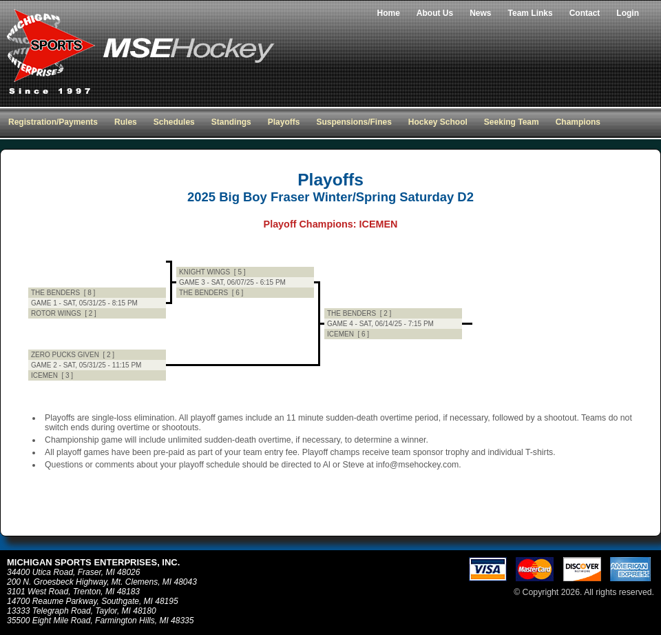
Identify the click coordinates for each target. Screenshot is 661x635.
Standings (231, 122)
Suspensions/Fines (353, 122)
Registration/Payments (53, 122)
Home (388, 13)
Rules (125, 122)
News (480, 13)
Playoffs (284, 122)
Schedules (174, 122)
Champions (578, 122)
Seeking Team (511, 122)
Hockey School (438, 122)
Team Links (530, 13)
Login (627, 13)
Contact (584, 13)
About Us (435, 13)
